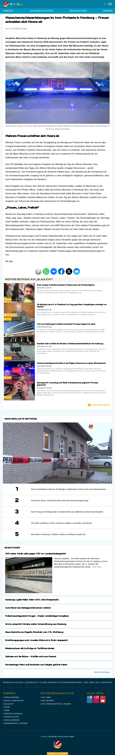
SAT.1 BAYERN (47, 701)
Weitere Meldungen (102, 672)
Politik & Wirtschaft (13, 701)
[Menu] (110, 4)
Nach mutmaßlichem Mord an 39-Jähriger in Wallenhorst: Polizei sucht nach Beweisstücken (68, 489)
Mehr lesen (97, 567)
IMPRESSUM (8, 682)
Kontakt (19, 682)
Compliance (106, 682)
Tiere (6, 710)
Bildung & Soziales (12, 714)
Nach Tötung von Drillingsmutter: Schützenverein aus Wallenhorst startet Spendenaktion (67, 512)
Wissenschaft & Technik (15, 723)
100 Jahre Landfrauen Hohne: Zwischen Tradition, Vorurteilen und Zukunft (61, 523)
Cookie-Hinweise (48, 682)
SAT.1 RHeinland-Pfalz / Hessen (55, 704)
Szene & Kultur (11, 717)
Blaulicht (8, 704)
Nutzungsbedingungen (70, 682)
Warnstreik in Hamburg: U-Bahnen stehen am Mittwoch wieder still (58, 534)
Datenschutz (32, 682)
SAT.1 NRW (45, 697)
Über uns (94, 682)
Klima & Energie (11, 720)
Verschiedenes (11, 697)
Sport (6, 707)
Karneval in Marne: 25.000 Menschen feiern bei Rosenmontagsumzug (59, 500)
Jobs (85, 682)
